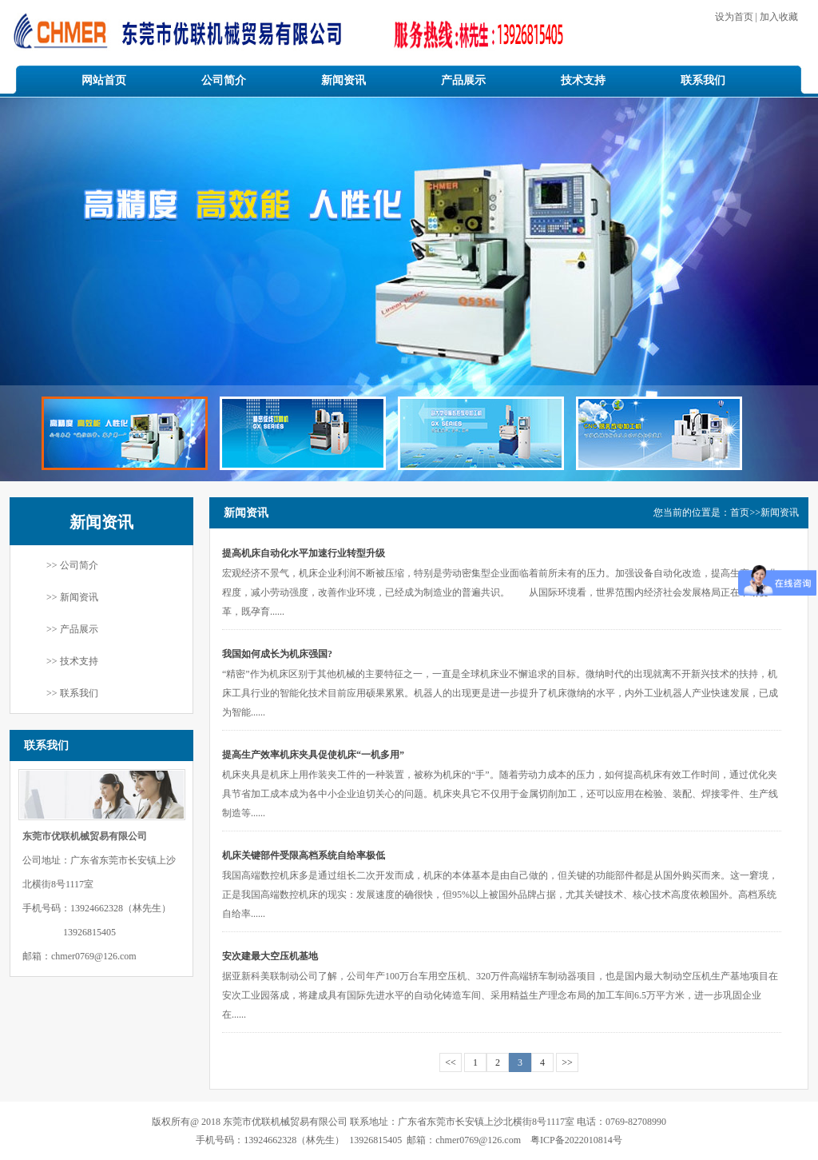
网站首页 (103, 80)
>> (567, 1062)
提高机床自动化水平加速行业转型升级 (303, 553)
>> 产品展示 (72, 629)
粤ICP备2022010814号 (576, 1140)
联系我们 (703, 80)
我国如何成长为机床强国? (277, 654)
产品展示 (463, 80)
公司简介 (223, 80)
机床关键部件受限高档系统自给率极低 (303, 855)
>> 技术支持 (72, 661)
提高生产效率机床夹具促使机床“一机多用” (313, 754)
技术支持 (583, 80)
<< (450, 1062)
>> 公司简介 (72, 565)
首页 (739, 512)
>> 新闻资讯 (72, 597)
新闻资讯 (343, 80)
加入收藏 (777, 16)
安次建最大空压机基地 (270, 956)
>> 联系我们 (72, 693)
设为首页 (735, 16)
